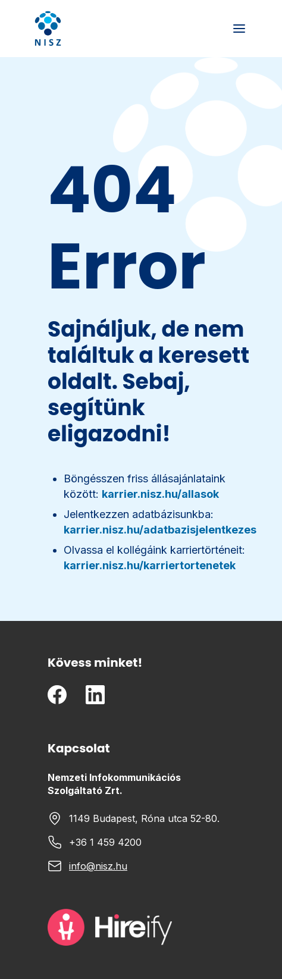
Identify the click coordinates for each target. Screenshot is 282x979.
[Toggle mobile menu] (239, 28)
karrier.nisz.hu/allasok (160, 494)
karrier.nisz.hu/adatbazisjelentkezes (160, 529)
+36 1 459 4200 (105, 842)
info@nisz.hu (98, 866)
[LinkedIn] (95, 694)
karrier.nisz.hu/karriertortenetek (150, 565)
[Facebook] (57, 694)
